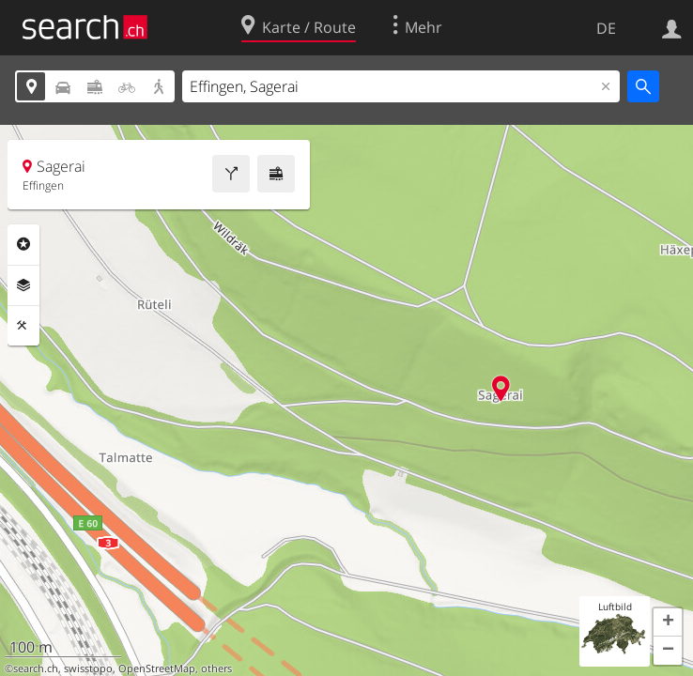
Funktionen (23, 326)
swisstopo (88, 668)
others (216, 668)
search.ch (35, 668)
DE (606, 28)
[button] (668, 622)
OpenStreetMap (156, 668)
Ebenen (23, 285)
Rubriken (23, 244)
